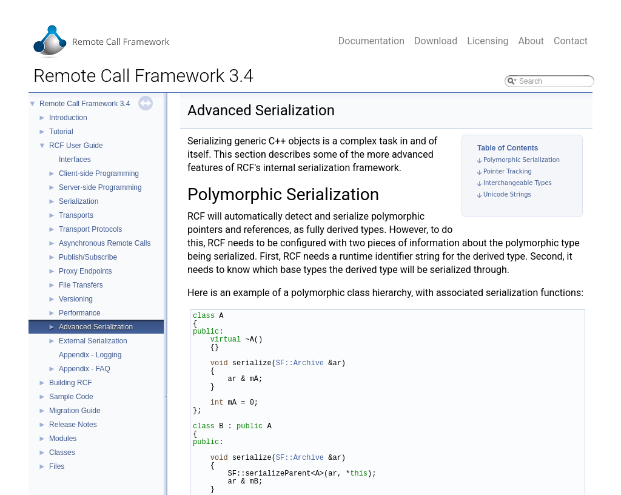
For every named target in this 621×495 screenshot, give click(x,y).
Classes (62, 452)
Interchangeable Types (517, 183)
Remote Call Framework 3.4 (84, 103)
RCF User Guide (76, 145)
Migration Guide (75, 410)
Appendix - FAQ (84, 369)
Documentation (371, 41)
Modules (62, 438)
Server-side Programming (100, 187)
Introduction (68, 117)
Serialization (78, 201)
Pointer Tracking (507, 171)
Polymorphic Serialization (521, 160)
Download (435, 41)
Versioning (76, 299)
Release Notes (73, 424)
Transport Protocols (90, 229)
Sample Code (71, 396)
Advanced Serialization (96, 327)
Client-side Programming (99, 173)
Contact (571, 41)
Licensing (487, 41)
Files (56, 466)
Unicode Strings (507, 194)
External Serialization (93, 341)
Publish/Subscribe (88, 257)
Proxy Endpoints (85, 271)
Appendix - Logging (90, 355)
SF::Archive (300, 363)
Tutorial (61, 131)
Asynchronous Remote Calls (104, 243)
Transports (76, 215)
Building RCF (70, 383)
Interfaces (75, 159)
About (531, 41)
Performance (80, 313)
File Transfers (81, 285)
